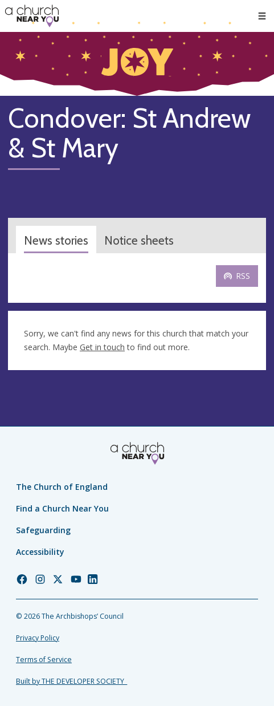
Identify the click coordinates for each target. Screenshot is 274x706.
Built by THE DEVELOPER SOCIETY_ (71, 681)
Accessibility (40, 551)
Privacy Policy (37, 638)
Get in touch (102, 347)
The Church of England (62, 486)
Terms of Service (44, 659)
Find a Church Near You (62, 508)
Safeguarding (43, 530)
